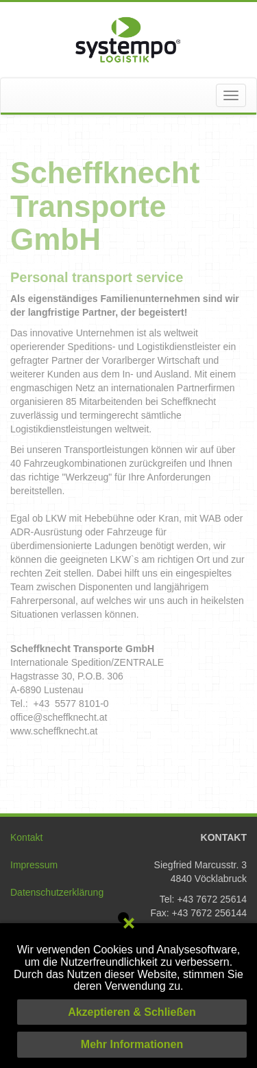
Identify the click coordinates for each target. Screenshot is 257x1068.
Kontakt (26, 837)
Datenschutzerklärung (56, 892)
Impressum (34, 864)
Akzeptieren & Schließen (132, 1012)
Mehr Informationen (132, 1044)
